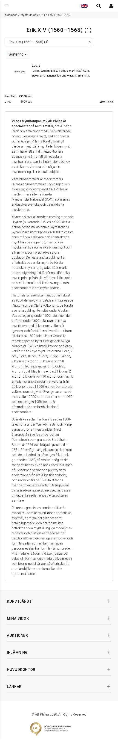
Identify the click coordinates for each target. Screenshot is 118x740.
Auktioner (11, 15)
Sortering (18, 54)
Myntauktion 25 (30, 15)
